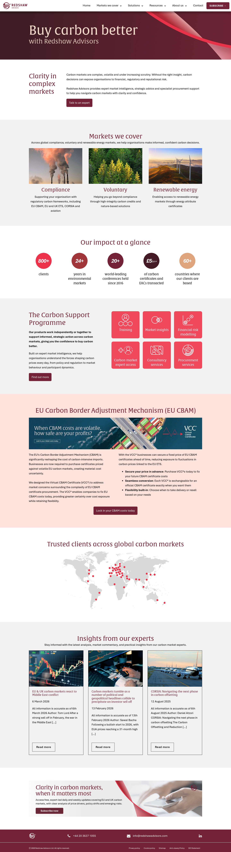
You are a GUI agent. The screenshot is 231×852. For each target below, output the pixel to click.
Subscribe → (218, 5)
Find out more (40, 377)
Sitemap (162, 848)
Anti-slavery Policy (177, 848)
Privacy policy (134, 848)
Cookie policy (149, 848)
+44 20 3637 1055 (84, 836)
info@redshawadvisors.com (150, 836)
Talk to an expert (79, 102)
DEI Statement (194, 848)
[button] (109, 5)
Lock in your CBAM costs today (115, 510)
